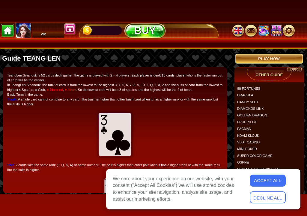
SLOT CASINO (250, 144)
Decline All (267, 197)
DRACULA (247, 97)
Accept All (267, 180)
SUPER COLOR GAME (256, 158)
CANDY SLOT (249, 104)
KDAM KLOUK (250, 138)
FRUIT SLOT (248, 124)
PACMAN (246, 131)
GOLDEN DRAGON (254, 117)
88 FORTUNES (250, 90)
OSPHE (245, 164)
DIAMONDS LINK (252, 111)
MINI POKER (249, 151)
